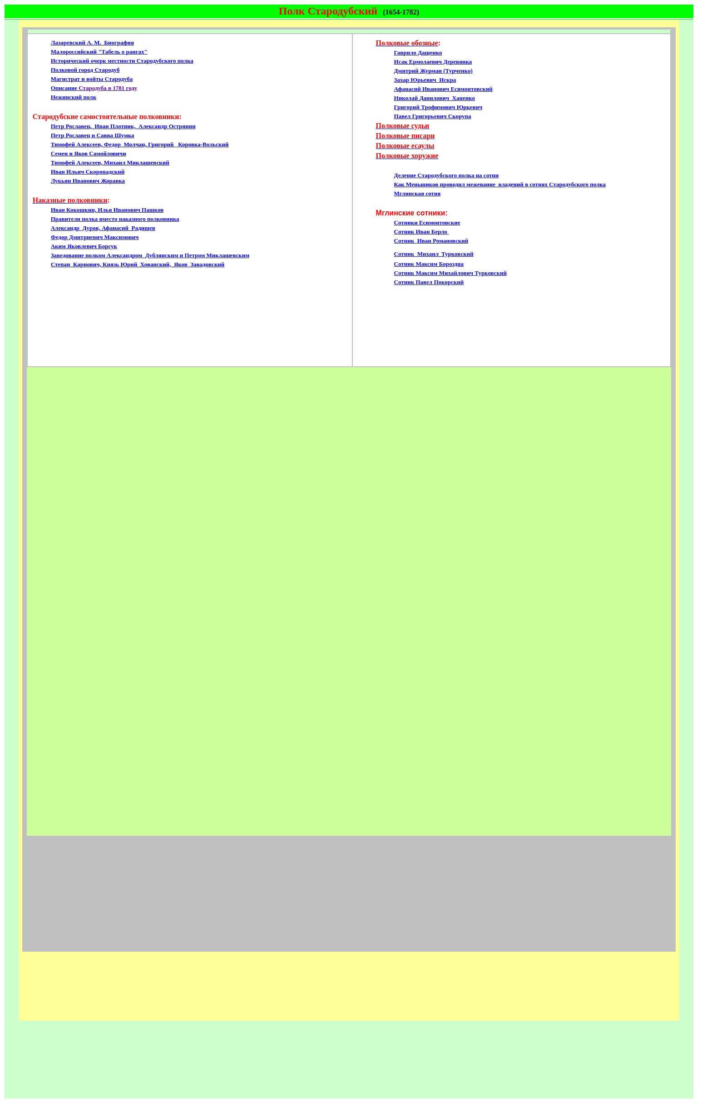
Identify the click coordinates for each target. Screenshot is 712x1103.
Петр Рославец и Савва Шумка (92, 135)
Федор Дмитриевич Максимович (95, 237)
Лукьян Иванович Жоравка (88, 180)
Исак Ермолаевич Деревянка (433, 61)
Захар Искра (425, 79)
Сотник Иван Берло (421, 231)
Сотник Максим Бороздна (429, 263)
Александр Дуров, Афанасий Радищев (103, 228)
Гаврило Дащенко (418, 52)
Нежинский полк (73, 97)
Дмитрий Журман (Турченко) (433, 70)
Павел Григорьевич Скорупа (432, 116)
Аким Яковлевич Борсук (84, 246)
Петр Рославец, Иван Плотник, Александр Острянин (123, 126)
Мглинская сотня (417, 193)
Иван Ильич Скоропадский (87, 171)
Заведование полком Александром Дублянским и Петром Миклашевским (150, 255)
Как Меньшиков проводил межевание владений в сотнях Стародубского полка (500, 184)
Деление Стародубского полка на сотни (446, 175)
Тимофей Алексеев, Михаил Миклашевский (110, 162)
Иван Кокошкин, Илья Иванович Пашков (107, 209)
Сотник (413, 282)
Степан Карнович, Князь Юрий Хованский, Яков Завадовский (138, 264)
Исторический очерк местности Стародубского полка (122, 60)
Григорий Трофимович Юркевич (438, 107)
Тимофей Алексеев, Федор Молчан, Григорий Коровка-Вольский (140, 144)
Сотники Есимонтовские (427, 222)
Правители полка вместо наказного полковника (115, 218)
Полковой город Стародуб (85, 69)
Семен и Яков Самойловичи (88, 153)
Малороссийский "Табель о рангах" (99, 51)
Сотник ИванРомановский (431, 240)
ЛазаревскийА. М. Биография (92, 42)
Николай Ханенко (434, 98)
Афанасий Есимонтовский (443, 88)
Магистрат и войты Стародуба (92, 78)
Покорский (448, 282)
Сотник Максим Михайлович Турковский (450, 273)
